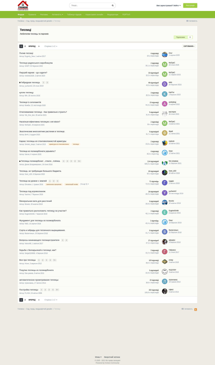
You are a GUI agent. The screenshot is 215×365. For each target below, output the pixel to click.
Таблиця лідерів (74, 14)
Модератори (112, 14)
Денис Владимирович (33, 164)
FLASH (27, 291)
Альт (170, 53)
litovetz (27, 203)
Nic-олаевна (173, 160)
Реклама (44, 14)
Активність (57, 14)
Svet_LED (28, 174)
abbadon (172, 239)
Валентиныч (29, 232)
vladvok (171, 141)
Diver (171, 151)
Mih (26, 95)
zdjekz (171, 288)
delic (170, 82)
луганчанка (29, 281)
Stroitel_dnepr (30, 144)
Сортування (189, 46)
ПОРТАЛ (126, 14)
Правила (32, 14)
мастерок (172, 112)
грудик (171, 180)
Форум (21, 15)
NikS (26, 223)
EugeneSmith (30, 213)
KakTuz (171, 92)
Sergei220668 (30, 252)
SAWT (27, 66)
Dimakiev (28, 183)
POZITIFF (172, 268)
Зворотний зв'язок (112, 355)
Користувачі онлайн (94, 14)
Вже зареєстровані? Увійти (169, 6)
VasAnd (27, 193)
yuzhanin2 (28, 86)
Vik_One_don (30, 115)
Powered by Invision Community (107, 361)
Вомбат (27, 105)
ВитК (27, 134)
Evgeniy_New (30, 56)
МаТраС (172, 63)
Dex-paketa (29, 272)
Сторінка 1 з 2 (51, 46)
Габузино (172, 249)
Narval (27, 154)
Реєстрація (190, 5)
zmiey (171, 258)
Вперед (32, 46)
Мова (98, 355)
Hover (27, 262)
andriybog (172, 102)
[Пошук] (89, 5)
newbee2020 (29, 76)
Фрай (171, 131)
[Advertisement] (107, 332)
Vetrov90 (28, 242)
